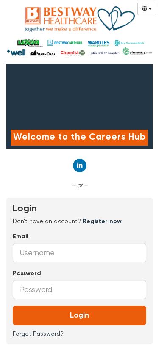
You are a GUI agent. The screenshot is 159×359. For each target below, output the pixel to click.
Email (20, 237)
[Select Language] (146, 9)
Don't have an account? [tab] (67, 221)
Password (27, 273)
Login (79, 315)
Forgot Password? (38, 333)
